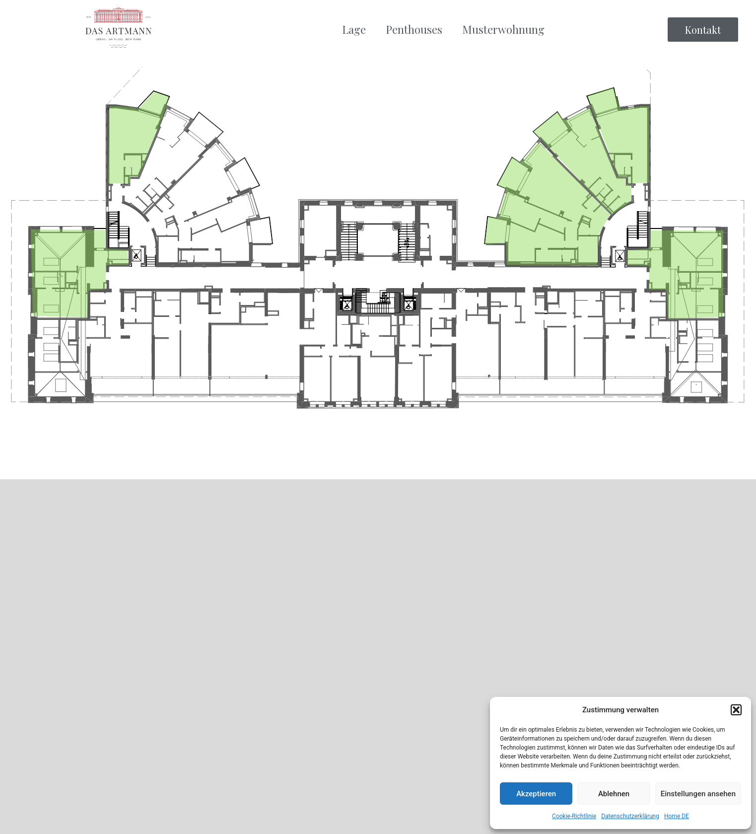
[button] (736, 710)
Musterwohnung (503, 29)
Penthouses (414, 29)
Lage (354, 29)
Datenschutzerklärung (630, 816)
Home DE (676, 816)
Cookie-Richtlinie (574, 816)
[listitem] (80, 273)
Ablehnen (613, 793)
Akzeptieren (536, 793)
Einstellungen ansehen (698, 793)
